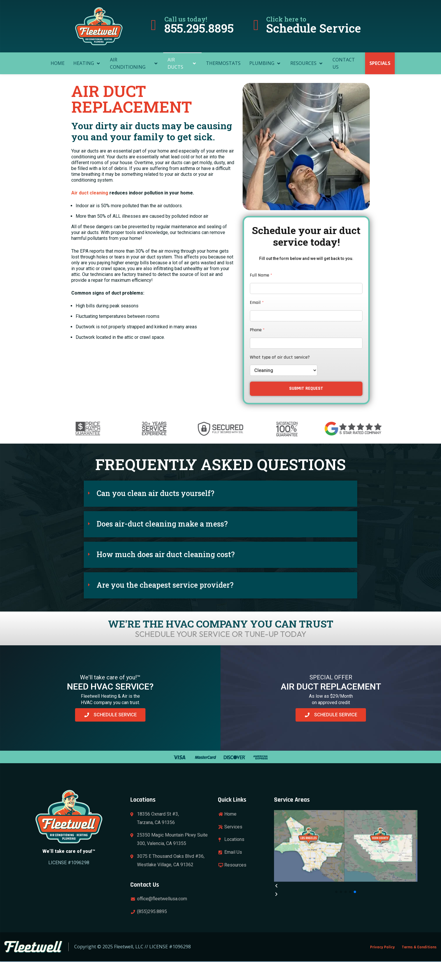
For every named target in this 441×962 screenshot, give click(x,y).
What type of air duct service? (280, 357)
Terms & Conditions (419, 947)
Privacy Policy (382, 947)
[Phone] (306, 343)
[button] (220, 494)
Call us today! (185, 19)
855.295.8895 (199, 28)
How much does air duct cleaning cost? (166, 554)
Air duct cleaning (89, 193)
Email (257, 303)
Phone (257, 330)
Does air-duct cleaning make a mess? (162, 524)
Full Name (261, 275)
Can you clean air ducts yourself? (155, 493)
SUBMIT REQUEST (306, 388)
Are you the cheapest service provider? (165, 585)
